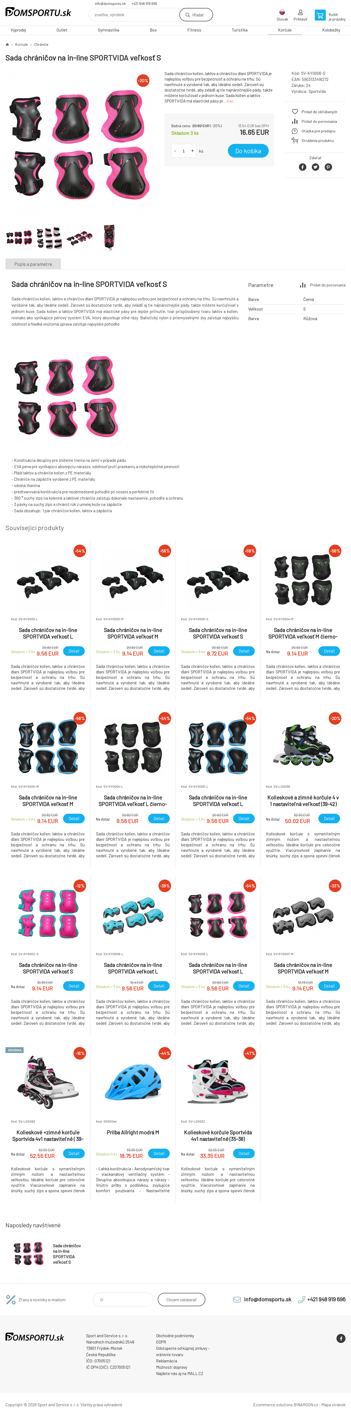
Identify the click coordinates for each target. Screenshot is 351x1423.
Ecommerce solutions (273, 1404)
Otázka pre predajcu (318, 131)
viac (230, 100)
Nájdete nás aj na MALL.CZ (179, 1373)
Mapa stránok (333, 1404)
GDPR (161, 1341)
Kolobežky (331, 29)
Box (153, 29)
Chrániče (41, 44)
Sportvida (317, 91)
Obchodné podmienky (175, 1335)
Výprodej (18, 29)
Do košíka (248, 151)
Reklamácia (166, 1360)
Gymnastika (108, 29)
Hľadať (197, 14)
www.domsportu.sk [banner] (38, 12)
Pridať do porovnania (319, 121)
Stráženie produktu (318, 140)
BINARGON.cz (306, 1404)
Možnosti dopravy (171, 1367)
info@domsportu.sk (110, 3)
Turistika (240, 29)
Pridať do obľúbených (319, 111)
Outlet (61, 29)
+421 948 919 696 (144, 3)
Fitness (194, 29)
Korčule (285, 29)
